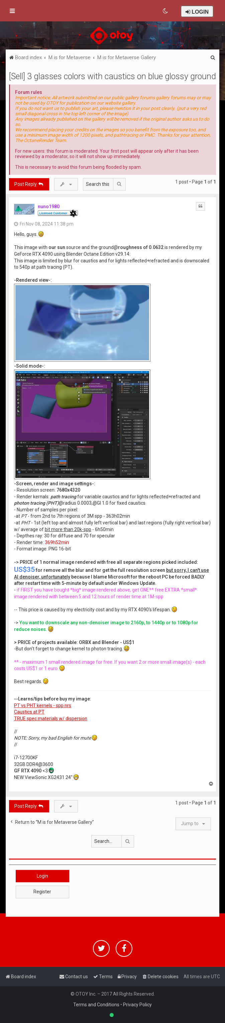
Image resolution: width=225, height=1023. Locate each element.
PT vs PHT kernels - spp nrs (42, 705)
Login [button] (42, 876)
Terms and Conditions (96, 1004)
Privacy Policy (137, 1004)
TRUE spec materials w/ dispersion (50, 718)
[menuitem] (165, 11)
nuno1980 (49, 206)
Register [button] (42, 891)
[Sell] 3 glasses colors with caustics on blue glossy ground (112, 76)
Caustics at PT (29, 712)
